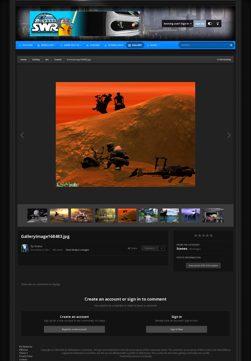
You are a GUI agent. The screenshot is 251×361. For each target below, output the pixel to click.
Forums (94, 45)
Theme (23, 353)
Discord (27, 45)
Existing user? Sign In (178, 23)
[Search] (194, 45)
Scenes (182, 248)
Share (132, 248)
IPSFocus (23, 349)
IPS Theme (24, 346)
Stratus (38, 246)
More (153, 45)
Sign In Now (176, 329)
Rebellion (47, 45)
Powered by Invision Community (136, 356)
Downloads (116, 45)
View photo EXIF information (203, 265)
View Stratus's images (77, 249)
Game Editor (71, 45)
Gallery (137, 45)
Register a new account (74, 329)
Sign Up (199, 23)
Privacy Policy (25, 356)
